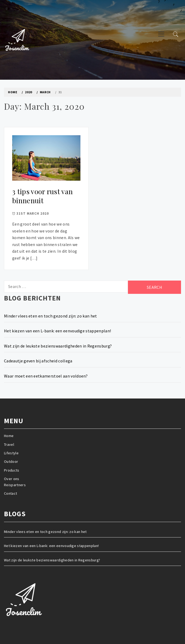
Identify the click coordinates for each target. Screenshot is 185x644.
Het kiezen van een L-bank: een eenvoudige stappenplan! (57, 330)
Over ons (11, 478)
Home (9, 435)
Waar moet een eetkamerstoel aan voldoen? (46, 376)
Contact (10, 493)
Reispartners (15, 484)
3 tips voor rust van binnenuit (42, 196)
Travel (9, 444)
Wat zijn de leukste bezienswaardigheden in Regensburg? (58, 346)
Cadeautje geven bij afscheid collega (38, 360)
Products (11, 470)
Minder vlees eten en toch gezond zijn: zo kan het (50, 316)
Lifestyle (11, 453)
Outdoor (11, 461)
